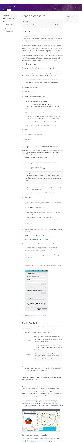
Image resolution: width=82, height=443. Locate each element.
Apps (34, 2)
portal (43, 440)
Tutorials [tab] (5, 21)
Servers (20, 2)
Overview (67, 18)
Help (9, 9)
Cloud (30, 2)
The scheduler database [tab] (8, 18)
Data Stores (25, 2)
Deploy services (69, 20)
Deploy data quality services (9, 25)
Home (4, 9)
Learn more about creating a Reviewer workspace (36, 239)
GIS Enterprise (8, 2)
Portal (16, 2)
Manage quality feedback (10, 28)
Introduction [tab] (6, 15)
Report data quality (9, 31)
